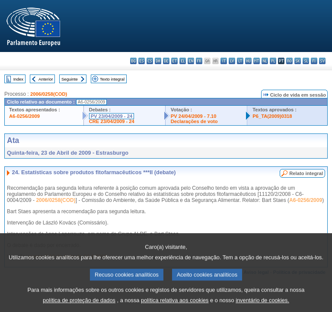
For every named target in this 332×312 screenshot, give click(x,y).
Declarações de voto (194, 121)
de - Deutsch (166, 61)
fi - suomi (314, 61)
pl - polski (273, 61)
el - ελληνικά (182, 61)
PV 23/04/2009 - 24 (111, 116)
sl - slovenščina (306, 61)
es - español (141, 61)
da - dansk (158, 61)
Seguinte (69, 79)
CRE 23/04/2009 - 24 (111, 121)
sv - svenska (322, 61)
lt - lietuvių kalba (240, 61)
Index (18, 79)
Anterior (45, 79)
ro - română (289, 61)
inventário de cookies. (262, 305)
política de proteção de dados (79, 305)
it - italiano (223, 61)
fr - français (199, 61)
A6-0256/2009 (24, 116)
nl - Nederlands (265, 61)
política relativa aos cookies (175, 305)
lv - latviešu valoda (232, 61)
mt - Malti (256, 61)
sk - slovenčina (297, 61)
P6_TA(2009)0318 (272, 116)
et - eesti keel (174, 61)
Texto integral (112, 79)
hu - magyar (248, 61)
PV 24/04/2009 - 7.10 (194, 116)
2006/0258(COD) (48, 94)
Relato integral (306, 173)
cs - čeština (150, 61)
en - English (191, 61)
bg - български (133, 61)
